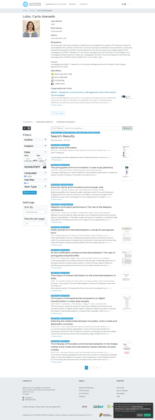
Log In (128, 4)
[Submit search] (122, 4)
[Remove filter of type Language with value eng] (94, 133)
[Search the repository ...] (93, 128)
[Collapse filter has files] (35, 197)
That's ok (147, 415)
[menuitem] (73, 4)
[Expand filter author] (35, 139)
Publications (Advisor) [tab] (44, 122)
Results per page (34, 239)
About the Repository (86, 388)
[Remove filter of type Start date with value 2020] (68, 133)
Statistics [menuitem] (83, 4)
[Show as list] (25, 128)
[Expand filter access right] (35, 180)
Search (127, 128)
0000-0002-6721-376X (61, 74)
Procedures (121, 393)
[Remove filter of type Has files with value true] (56, 133)
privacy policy (140, 411)
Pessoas (32, 10)
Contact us (27, 398)
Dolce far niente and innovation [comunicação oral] (77, 187)
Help (118, 396)
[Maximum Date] (41, 159)
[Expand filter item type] (35, 207)
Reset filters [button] (29, 213)
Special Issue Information (64, 148)
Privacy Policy (39, 407)
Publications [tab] (28, 122)
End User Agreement (53, 407)
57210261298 (57, 80)
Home (25, 10)
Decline (139, 415)
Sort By (28, 227)
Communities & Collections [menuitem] (55, 4)
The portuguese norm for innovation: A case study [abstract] (82, 167)
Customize (118, 415)
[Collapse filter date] (35, 152)
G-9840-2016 (58, 84)
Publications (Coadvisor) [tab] (65, 122)
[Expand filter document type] (35, 174)
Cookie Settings (28, 407)
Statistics (82, 396)
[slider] (44, 163)
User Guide (120, 388)
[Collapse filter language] (35, 186)
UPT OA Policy (84, 391)
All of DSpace (57, 128)
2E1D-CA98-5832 (59, 77)
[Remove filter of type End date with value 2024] (82, 133)
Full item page (58, 113)
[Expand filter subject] (35, 146)
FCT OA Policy (84, 393)
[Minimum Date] (29, 159)
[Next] (100, 368)
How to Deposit (122, 391)
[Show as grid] (29, 128)
